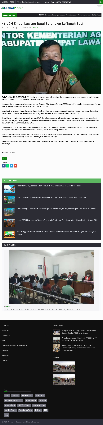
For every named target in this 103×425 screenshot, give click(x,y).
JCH (4, 158)
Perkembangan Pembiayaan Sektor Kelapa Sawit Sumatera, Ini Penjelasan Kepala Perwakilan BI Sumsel (56, 209)
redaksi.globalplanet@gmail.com (29, 2)
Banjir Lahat (40, 395)
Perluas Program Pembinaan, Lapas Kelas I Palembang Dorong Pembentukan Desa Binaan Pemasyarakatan (78, 348)
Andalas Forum (10, 410)
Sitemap (5, 351)
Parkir (7, 395)
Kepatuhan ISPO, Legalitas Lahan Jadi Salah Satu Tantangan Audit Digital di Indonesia (49, 186)
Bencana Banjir (10, 405)
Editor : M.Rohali (9, 153)
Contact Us (6, 336)
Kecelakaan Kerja (39, 405)
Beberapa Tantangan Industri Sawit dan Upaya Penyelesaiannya (72, 15)
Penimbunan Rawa (25, 410)
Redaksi (4, 361)
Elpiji (6, 415)
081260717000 (8, 2)
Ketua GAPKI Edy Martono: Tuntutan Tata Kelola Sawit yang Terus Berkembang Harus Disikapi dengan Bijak (57, 220)
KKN (45, 410)
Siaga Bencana (27, 395)
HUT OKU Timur (24, 405)
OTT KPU (15, 395)
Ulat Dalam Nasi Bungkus (13, 400)
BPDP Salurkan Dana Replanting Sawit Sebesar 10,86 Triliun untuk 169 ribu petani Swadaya (51, 197)
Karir (3, 341)
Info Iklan (5, 356)
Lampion (43, 400)
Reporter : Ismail (9, 28)
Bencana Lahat (31, 400)
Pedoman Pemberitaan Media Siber (14, 346)
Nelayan (38, 410)
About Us (5, 331)
